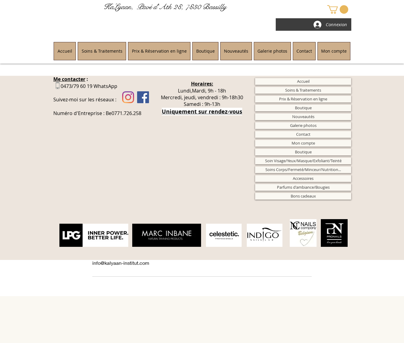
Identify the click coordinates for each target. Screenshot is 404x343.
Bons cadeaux (303, 196)
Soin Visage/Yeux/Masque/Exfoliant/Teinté (303, 160)
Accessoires (303, 178)
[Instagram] (128, 97)
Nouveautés (303, 116)
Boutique (303, 107)
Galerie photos (303, 125)
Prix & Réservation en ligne (303, 99)
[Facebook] (143, 97)
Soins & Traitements (303, 90)
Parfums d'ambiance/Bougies (303, 187)
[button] (337, 9)
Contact (303, 134)
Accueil (303, 81)
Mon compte (303, 143)
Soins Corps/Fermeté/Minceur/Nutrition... (303, 169)
